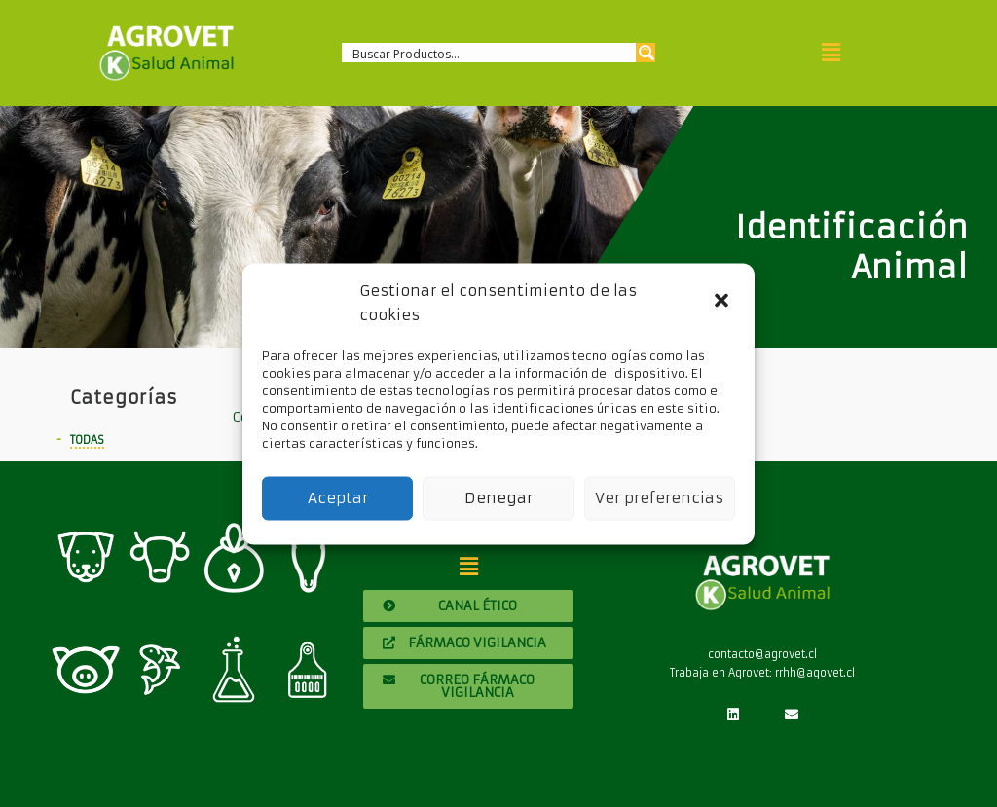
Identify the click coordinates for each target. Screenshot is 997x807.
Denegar (498, 498)
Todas (87, 440)
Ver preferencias (659, 498)
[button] (723, 302)
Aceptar (338, 498)
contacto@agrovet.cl (762, 654)
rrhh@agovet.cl (815, 672)
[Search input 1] (489, 52)
